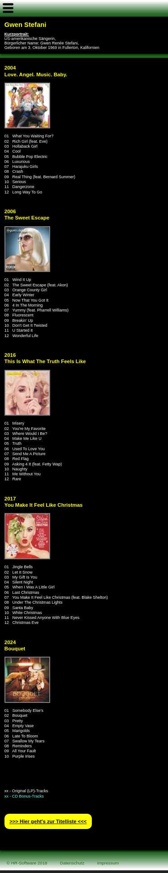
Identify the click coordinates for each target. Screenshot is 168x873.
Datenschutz (72, 862)
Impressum (108, 862)
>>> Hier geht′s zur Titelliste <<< (47, 821)
